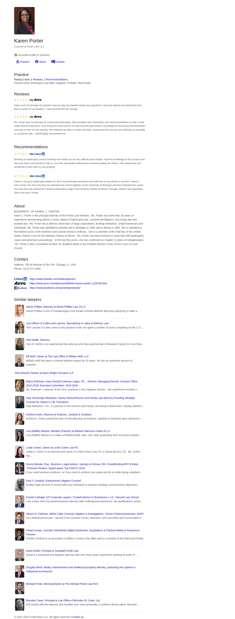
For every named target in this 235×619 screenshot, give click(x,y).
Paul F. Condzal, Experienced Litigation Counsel (53, 480)
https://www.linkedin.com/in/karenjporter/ (53, 279)
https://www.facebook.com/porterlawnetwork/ (55, 287)
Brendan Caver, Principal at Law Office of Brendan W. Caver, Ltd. (63, 600)
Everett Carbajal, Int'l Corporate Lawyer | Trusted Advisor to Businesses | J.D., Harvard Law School (82, 497)
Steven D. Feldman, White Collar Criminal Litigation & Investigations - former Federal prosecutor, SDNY (85, 513)
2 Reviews (37, 79)
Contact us (77, 617)
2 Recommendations (55, 79)
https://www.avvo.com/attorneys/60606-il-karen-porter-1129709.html (68, 283)
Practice (25, 61)
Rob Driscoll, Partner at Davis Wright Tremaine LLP (44, 372)
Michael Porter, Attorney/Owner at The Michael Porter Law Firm (62, 583)
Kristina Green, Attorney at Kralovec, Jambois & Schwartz (59, 414)
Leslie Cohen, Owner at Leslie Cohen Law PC (52, 447)
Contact (60, 61)
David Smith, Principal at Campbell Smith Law (52, 550)
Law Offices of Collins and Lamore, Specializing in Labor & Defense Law (67, 323)
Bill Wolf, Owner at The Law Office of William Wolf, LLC (57, 356)
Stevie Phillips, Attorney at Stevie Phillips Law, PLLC (56, 306)
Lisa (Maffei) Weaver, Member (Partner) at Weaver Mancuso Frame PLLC (68, 431)
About (42, 61)
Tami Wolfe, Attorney (38, 339)
